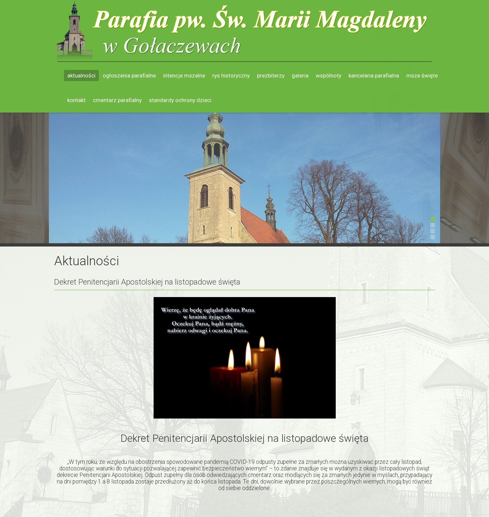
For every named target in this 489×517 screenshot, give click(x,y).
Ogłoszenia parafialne (129, 75)
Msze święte (422, 75)
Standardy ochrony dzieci (180, 100)
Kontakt (76, 100)
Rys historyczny (231, 75)
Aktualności (81, 75)
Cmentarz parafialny (117, 100)
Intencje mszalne (184, 75)
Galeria (300, 75)
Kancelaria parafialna (374, 75)
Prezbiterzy (271, 75)
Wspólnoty (328, 75)
